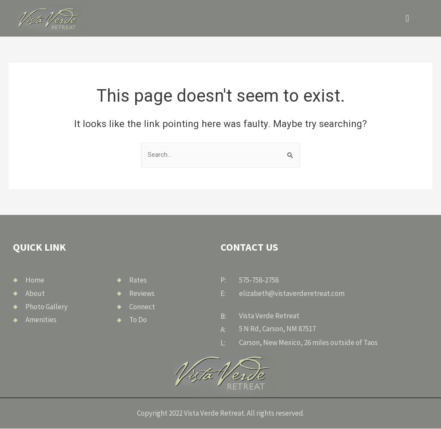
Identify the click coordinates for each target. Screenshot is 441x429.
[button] (407, 18)
